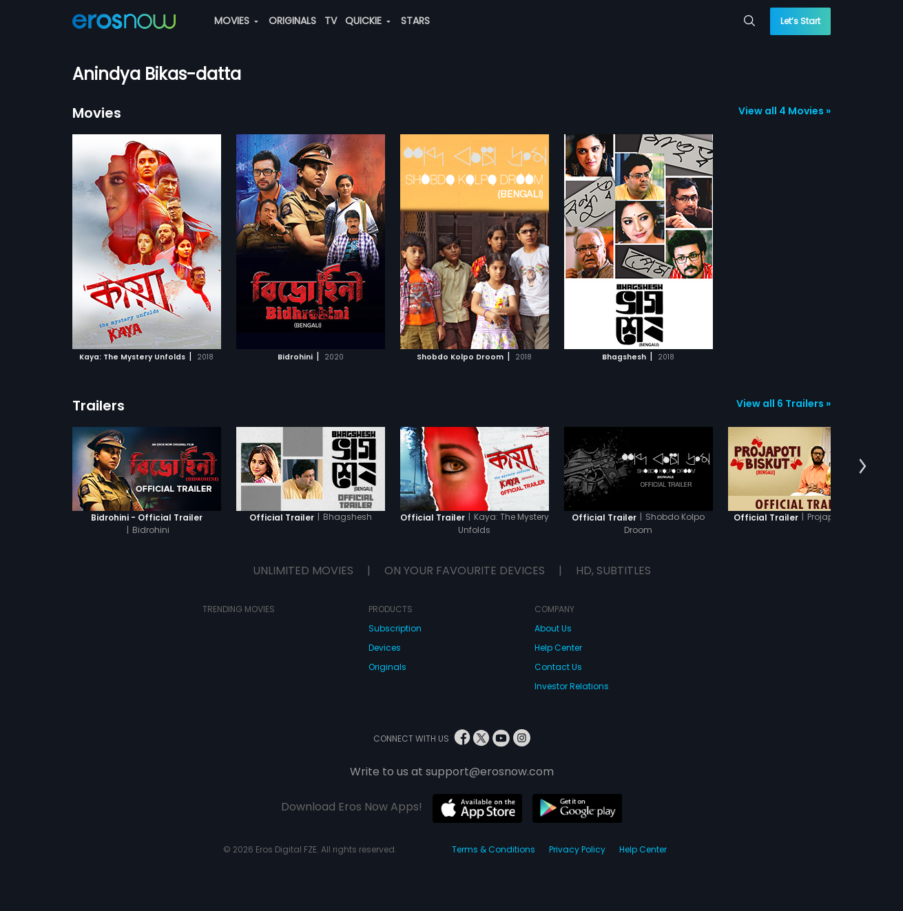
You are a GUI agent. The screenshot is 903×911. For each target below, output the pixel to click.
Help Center (558, 647)
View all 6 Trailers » (783, 403)
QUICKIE (368, 21)
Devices (385, 647)
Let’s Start (800, 21)
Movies (96, 113)
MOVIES (236, 21)
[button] (862, 467)
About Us (553, 628)
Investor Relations (571, 686)
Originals (387, 667)
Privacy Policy (577, 849)
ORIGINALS (292, 21)
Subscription (395, 628)
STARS (415, 21)
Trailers (98, 405)
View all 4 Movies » (784, 111)
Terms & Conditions (493, 849)
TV (330, 21)
